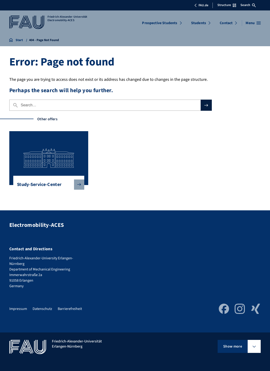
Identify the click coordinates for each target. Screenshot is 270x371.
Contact (226, 23)
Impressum (18, 308)
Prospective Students (159, 23)
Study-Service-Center (47, 184)
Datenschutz (42, 308)
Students (198, 23)
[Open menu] (253, 23)
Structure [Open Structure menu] (226, 5)
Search (248, 5)
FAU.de (201, 5)
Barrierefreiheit (70, 308)
